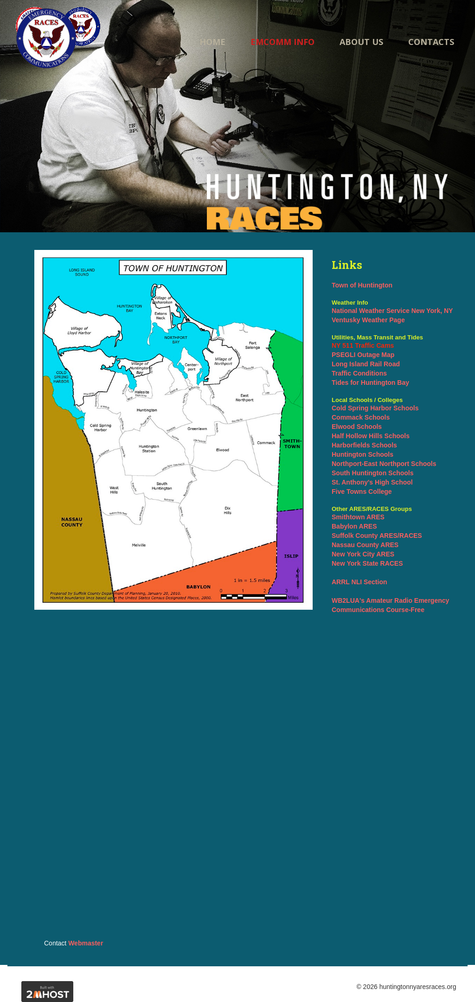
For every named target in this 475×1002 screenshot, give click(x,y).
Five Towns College (362, 491)
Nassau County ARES (365, 545)
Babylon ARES (354, 526)
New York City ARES (363, 554)
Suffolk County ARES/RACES (377, 535)
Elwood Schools (357, 426)
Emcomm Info (282, 41)
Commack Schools (361, 417)
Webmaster (85, 943)
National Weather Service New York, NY (392, 310)
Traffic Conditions (359, 373)
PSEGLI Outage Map (363, 354)
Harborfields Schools (364, 445)
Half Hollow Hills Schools (371, 436)
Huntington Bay (385, 382)
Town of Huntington (362, 285)
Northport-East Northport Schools (384, 463)
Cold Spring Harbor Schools (375, 408)
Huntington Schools (362, 454)
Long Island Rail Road (366, 364)
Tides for (346, 382)
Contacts (431, 41)
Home (212, 41)
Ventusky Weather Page (368, 320)
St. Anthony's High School (372, 482)
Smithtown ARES (358, 517)
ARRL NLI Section (359, 582)
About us (361, 41)
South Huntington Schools (373, 473)
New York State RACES (367, 563)
